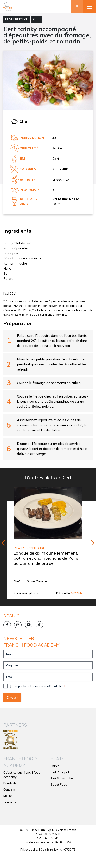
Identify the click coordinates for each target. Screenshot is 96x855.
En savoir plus (26, 593)
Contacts (9, 802)
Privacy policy (29, 849)
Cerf (36, 19)
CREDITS (68, 849)
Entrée (55, 766)
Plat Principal (16, 19)
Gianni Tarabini (37, 581)
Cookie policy (49, 849)
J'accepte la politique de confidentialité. (37, 686)
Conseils (9, 789)
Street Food (59, 784)
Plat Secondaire (62, 778)
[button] (89, 6)
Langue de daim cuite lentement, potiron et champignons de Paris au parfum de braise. (46, 558)
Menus (7, 796)
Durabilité (10, 783)
